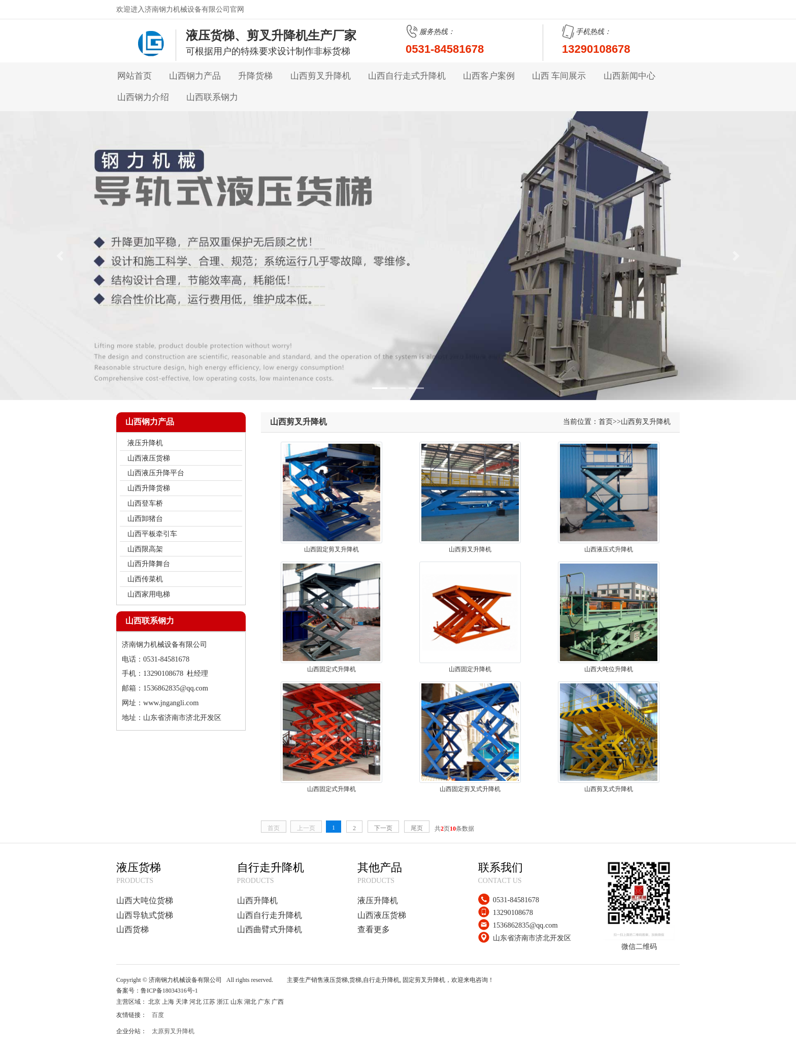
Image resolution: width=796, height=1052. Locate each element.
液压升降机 (377, 900)
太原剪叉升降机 (173, 1031)
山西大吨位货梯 (144, 900)
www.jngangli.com (170, 703)
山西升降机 (257, 900)
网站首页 (134, 76)
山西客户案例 (489, 76)
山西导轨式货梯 (144, 915)
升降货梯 (255, 76)
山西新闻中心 (629, 76)
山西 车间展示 (559, 76)
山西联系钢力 (212, 97)
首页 (606, 421)
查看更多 (373, 929)
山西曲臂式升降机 (269, 929)
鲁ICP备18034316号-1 (169, 990)
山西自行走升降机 (269, 915)
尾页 (417, 828)
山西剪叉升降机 (320, 76)
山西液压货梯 (381, 915)
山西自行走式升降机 (407, 76)
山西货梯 (132, 929)
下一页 (383, 828)
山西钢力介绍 (143, 97)
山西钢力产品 (195, 76)
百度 (158, 1014)
